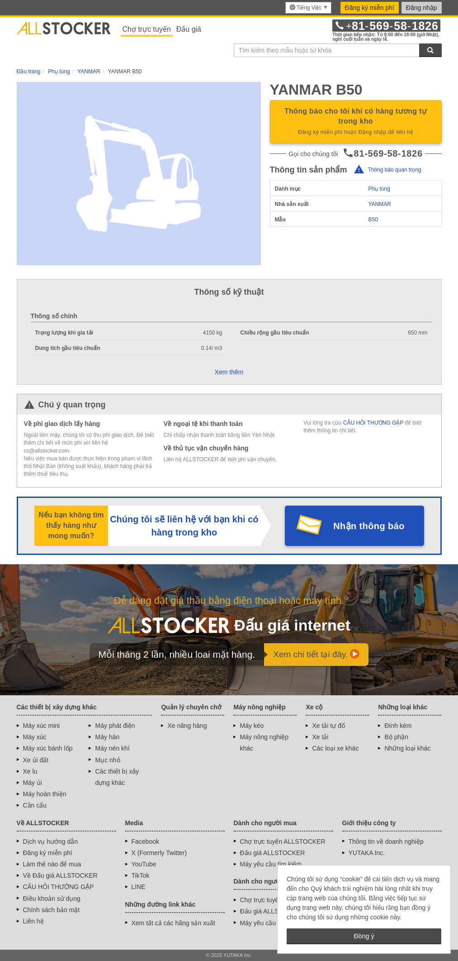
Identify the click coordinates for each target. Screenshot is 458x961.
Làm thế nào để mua (52, 864)
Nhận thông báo (369, 526)
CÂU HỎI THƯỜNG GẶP (373, 423)
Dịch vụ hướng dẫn (50, 841)
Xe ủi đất (36, 760)
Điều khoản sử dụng (51, 898)
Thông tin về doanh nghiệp (386, 841)
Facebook (145, 841)
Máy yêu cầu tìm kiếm (271, 864)
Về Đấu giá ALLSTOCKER (60, 875)
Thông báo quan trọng (394, 170)
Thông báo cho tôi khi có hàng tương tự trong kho (356, 122)
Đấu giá (188, 29)
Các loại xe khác (335, 748)
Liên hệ (33, 921)
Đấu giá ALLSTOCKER (272, 852)
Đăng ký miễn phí (369, 7)
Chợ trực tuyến (147, 29)
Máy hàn (107, 737)
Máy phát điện (115, 725)
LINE (139, 886)
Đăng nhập (421, 7)
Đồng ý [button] (364, 936)
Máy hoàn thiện (44, 794)
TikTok (141, 875)
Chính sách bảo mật (51, 909)
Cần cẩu (35, 805)
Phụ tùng (379, 189)
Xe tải (320, 737)
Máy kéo (252, 725)
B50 (373, 219)
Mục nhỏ (107, 760)
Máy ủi (32, 782)
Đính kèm (397, 725)
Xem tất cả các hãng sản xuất (173, 923)
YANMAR (379, 204)
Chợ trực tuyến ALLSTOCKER (283, 841)
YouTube (144, 864)
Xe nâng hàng (187, 725)
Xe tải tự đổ (328, 725)
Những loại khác (407, 748)
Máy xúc (35, 737)
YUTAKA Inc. (367, 852)
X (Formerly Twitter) (159, 852)
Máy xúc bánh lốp (48, 748)
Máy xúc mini (41, 725)
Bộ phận (396, 737)
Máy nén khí (112, 748)
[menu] (308, 8)
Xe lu (30, 771)
